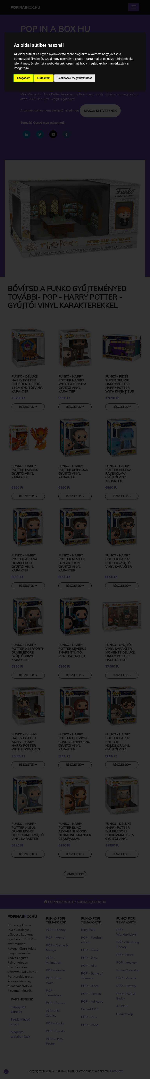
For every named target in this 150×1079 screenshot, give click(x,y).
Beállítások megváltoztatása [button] (74, 78)
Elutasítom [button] (43, 78)
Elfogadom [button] (23, 78)
